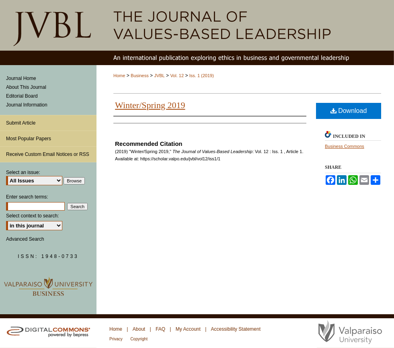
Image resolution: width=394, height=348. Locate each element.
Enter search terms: (27, 197)
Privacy (116, 339)
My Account (188, 329)
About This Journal (26, 87)
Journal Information (26, 105)
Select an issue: (23, 172)
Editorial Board (22, 96)
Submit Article (20, 123)
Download (348, 110)
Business (140, 75)
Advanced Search (25, 239)
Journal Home (21, 78)
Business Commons (344, 146)
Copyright (139, 339)
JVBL (159, 75)
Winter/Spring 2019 (150, 105)
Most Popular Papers (28, 138)
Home (119, 75)
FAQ (160, 329)
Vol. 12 (177, 75)
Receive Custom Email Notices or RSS (47, 154)
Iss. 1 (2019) (201, 75)
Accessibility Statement (236, 329)
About (139, 329)
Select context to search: (32, 216)
